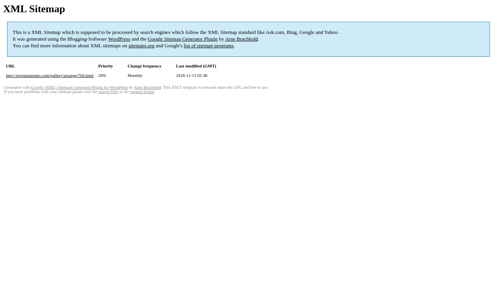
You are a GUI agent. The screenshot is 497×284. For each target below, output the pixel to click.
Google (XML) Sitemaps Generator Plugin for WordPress (79, 87)
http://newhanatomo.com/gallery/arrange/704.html (50, 75)
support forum (142, 92)
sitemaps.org (141, 46)
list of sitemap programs (208, 46)
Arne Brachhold (241, 39)
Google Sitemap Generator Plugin (183, 39)
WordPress (119, 39)
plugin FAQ (108, 92)
